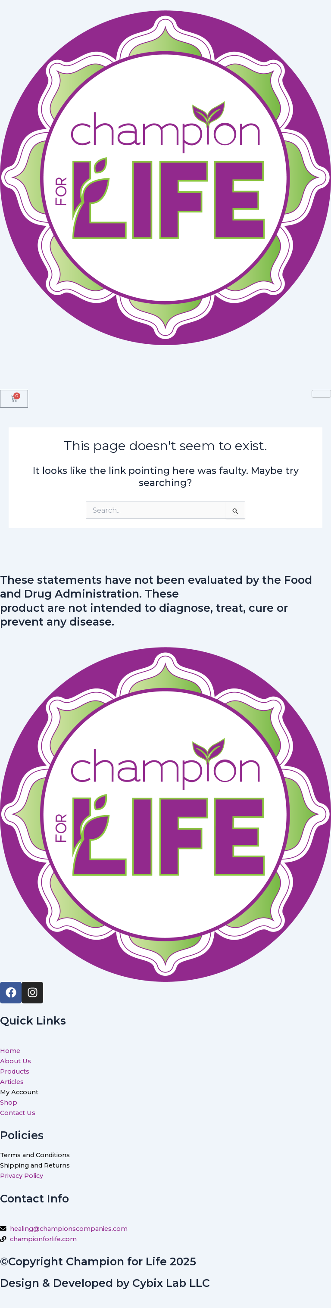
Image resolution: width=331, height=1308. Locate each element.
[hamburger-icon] (321, 394)
